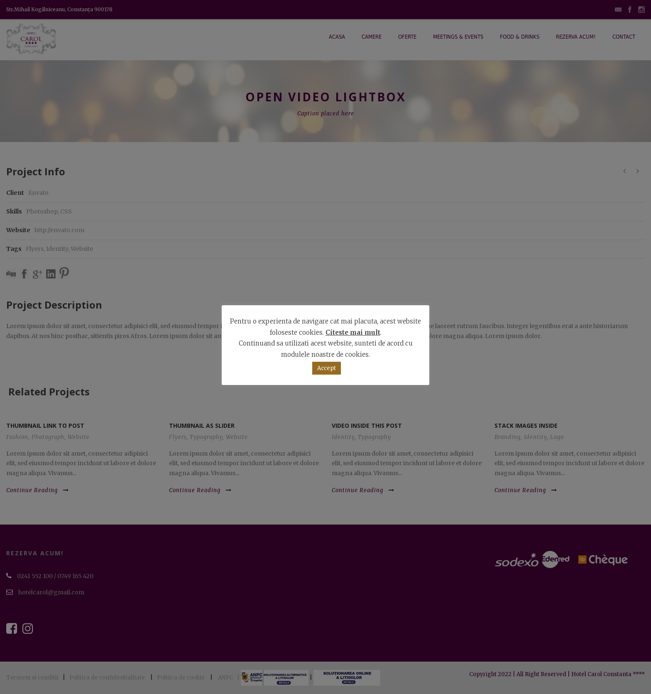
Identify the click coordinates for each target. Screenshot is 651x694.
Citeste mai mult (353, 332)
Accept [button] (326, 368)
